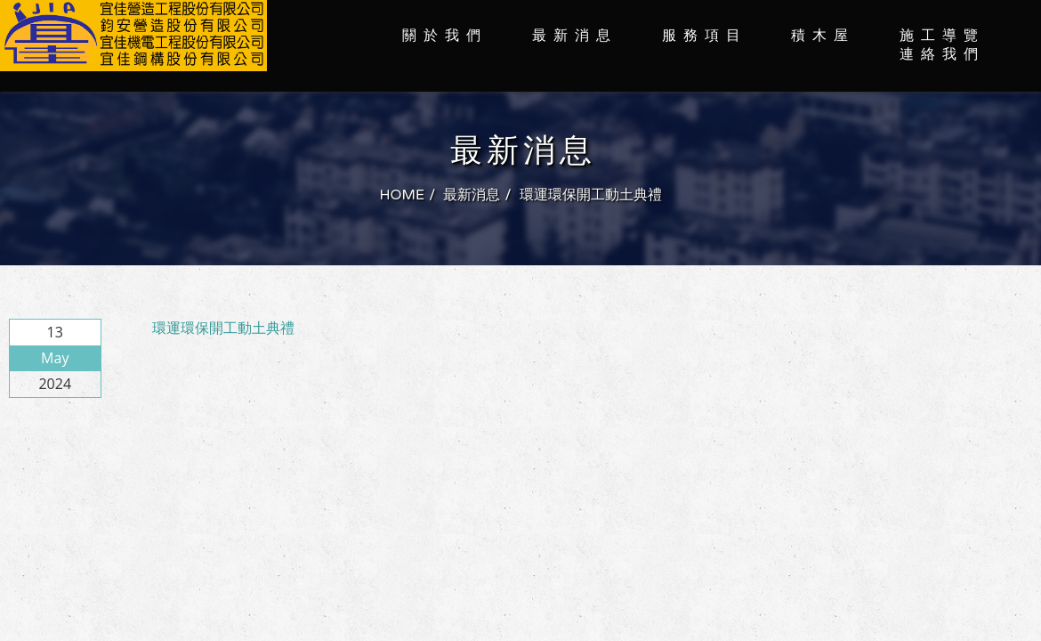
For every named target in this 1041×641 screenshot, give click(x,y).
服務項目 (704, 36)
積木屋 (823, 36)
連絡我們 (942, 54)
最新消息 (574, 36)
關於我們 (445, 36)
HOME (401, 195)
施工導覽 (942, 36)
